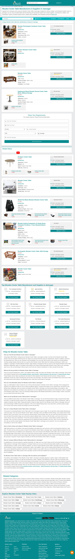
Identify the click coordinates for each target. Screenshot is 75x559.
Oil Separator (39, 528)
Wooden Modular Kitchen (32, 535)
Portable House (15, 523)
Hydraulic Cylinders (38, 526)
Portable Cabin (29, 519)
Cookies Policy (25, 545)
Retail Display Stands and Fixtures (61, 485)
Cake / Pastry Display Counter (39, 531)
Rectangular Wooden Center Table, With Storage (33, 249)
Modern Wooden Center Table (27, 48)
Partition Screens (49, 483)
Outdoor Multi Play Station (39, 519)
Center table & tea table (9, 4)
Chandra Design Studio (64, 372)
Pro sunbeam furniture (25, 372)
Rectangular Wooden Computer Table (18, 213)
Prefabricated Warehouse (45, 525)
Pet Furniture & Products (56, 480)
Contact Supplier (13, 295)
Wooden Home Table (24, 71)
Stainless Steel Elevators (61, 522)
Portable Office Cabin (24, 525)
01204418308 (58, 544)
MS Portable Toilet (36, 523)
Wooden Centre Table (16, 104)
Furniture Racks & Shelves (37, 483)
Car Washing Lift (57, 535)
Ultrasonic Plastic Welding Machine (17, 533)
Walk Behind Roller (49, 519)
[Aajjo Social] (61, 516)
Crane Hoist (44, 529)
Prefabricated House (56, 525)
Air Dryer (24, 535)
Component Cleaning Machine (28, 528)
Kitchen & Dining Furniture (9, 487)
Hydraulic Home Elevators (23, 522)
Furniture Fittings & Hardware (22, 483)
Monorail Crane (50, 529)
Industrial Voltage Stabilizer (60, 528)
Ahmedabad (61, 17)
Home (3, 4)
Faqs (6, 556)
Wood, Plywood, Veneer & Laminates (41, 477)
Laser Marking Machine (20, 519)
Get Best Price (21, 27)
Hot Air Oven (23, 526)
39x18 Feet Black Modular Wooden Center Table (33, 198)
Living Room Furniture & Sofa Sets (24, 485)
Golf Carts (59, 538)
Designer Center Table (25, 155)
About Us (7, 545)
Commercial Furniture (8, 483)
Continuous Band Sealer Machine (44, 533)
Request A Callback (37, 511)
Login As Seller (42, 556)
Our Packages (42, 548)
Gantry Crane (38, 529)
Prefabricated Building (34, 525)
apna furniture (35, 372)
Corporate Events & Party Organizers (43, 485)
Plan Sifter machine (55, 532)
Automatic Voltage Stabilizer (19, 529)
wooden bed (13, 478)
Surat (67, 17)
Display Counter (13, 522)
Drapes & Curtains (26, 477)
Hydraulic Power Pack (48, 526)
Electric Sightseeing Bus (51, 538)
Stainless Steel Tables (43, 520)
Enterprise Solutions (43, 555)
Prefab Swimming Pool (47, 536)
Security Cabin (8, 523)
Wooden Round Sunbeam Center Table (17, 39)
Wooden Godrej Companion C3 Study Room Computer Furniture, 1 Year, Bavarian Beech (31, 222)
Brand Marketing (42, 551)
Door (57, 478)
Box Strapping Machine (54, 520)
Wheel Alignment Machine (10, 536)
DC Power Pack (30, 526)
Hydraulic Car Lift (43, 522)
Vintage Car (64, 538)
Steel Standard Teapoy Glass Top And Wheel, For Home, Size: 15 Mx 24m (18, 240)
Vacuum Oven (17, 526)
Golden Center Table (39, 169)
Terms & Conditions (26, 546)
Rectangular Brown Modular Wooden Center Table (41, 213)
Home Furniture (45, 482)
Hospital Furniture (7, 477)
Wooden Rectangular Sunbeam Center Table (32, 24)
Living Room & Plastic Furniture (33, 480)
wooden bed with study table (48, 478)
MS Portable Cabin (52, 523)
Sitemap (7, 546)
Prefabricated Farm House (25, 523)
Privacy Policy (25, 548)
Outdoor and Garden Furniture (33, 482)
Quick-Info (7, 553)
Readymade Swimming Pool (27, 538)
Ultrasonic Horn (63, 532)
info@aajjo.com (58, 549)
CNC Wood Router (58, 526)
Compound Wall (34, 520)
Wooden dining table (56, 477)
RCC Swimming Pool (15, 538)
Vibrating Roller (57, 519)
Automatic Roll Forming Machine (28, 532)
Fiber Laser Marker (50, 531)
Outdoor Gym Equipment (39, 538)
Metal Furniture (17, 477)
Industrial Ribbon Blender (14, 520)
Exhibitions (7, 555)
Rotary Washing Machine (48, 528)
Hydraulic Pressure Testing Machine (24, 531)
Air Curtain (17, 532)
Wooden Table (45, 480)
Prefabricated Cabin (14, 525)
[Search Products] (27, 2)
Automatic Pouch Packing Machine (59, 533)
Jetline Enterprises (44, 372)
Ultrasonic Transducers (31, 533)
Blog (6, 551)
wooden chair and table (34, 478)
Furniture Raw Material (64, 478)
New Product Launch (43, 553)
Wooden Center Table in (12, 495)
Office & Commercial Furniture (57, 482)
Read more (54, 12)
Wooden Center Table (16, 169)
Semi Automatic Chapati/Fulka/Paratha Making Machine (29, 536)
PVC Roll (13, 532)
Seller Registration (43, 545)
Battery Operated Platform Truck (12, 539)
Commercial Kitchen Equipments (43, 532)
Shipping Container (65, 525)
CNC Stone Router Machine (15, 528)
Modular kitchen (20, 480)
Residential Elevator (34, 522)
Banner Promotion (43, 550)
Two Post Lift (64, 535)
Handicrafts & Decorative (9, 480)
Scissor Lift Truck (51, 522)
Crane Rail (57, 529)
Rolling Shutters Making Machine (45, 535)
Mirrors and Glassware (59, 483)
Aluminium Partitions (25, 520)
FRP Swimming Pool (57, 536)
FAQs (72, 4)
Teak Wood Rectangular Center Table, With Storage (41, 239)
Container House (9, 526)
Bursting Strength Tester (10, 531)
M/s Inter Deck (53, 372)
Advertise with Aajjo (43, 546)
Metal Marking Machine (60, 531)
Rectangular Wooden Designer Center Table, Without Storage (64, 213)
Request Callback (61, 32)
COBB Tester (63, 529)
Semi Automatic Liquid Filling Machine (13, 535)
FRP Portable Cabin (61, 523)
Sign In (59, 2)
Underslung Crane (30, 529)
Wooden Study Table (22, 478)
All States (53, 17)
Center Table (14, 62)
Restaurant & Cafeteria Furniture (17, 482)
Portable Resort (44, 523)
